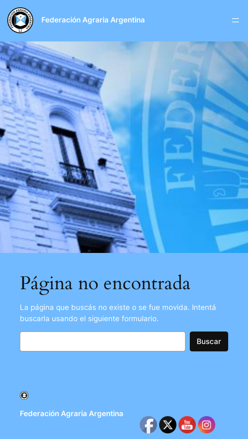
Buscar (209, 341)
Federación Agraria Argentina (93, 20)
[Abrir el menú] (235, 20)
